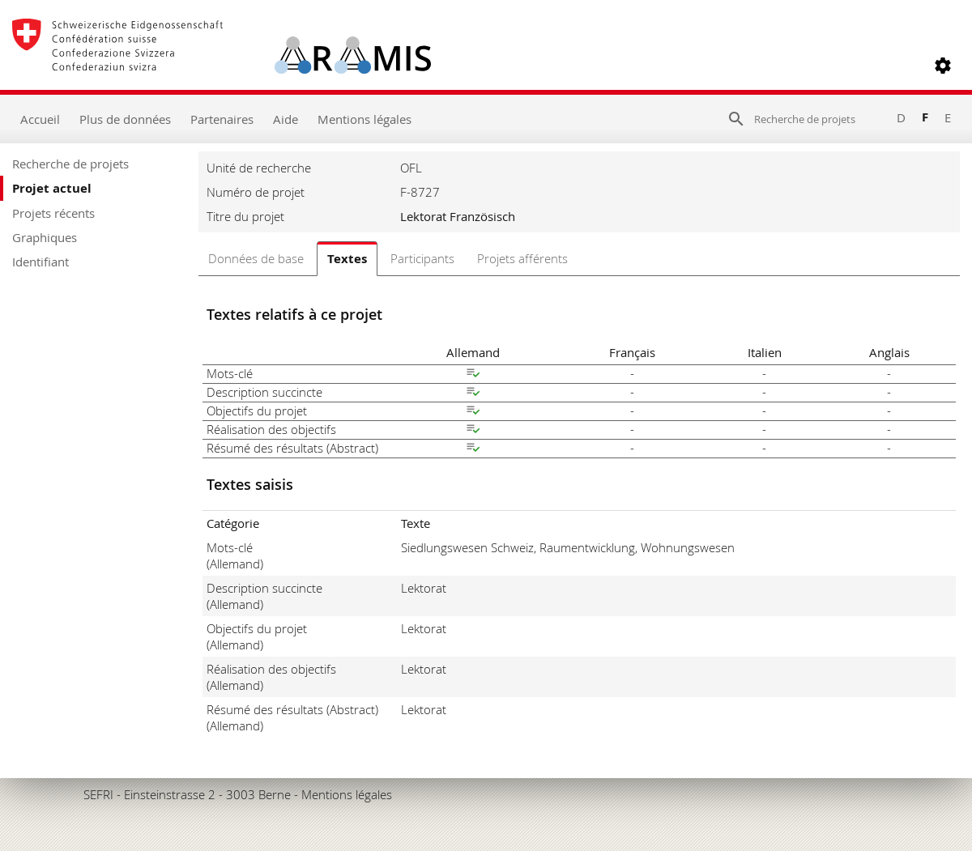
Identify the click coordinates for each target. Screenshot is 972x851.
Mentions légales (364, 119)
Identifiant (40, 261)
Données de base (256, 258)
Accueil (40, 119)
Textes (347, 258)
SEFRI (98, 794)
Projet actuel (52, 188)
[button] (943, 65)
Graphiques (44, 237)
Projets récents (53, 213)
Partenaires (222, 119)
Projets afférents (522, 258)
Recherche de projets (70, 163)
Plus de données (125, 119)
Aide (285, 119)
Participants (422, 258)
